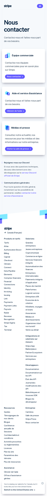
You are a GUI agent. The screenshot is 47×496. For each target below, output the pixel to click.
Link (6, 298)
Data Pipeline (9, 271)
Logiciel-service (32, 293)
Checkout (8, 260)
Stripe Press (31, 419)
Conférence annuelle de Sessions (9, 428)
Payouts (7, 309)
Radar (6, 312)
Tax (5, 326)
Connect (7, 267)
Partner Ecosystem (34, 352)
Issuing (7, 295)
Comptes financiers (12, 278)
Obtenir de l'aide (15, 111)
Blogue (7, 422)
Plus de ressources (12, 461)
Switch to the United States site (19, 489)
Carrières (30, 412)
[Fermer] (42, 484)
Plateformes (31, 289)
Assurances (31, 313)
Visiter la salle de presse (19, 148)
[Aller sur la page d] (7, 228)
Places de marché (33, 286)
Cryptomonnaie (32, 252)
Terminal (8, 330)
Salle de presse (32, 415)
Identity (7, 288)
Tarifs (6, 242)
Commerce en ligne (34, 256)
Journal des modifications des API (33, 385)
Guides (7, 412)
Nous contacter (15, 76)
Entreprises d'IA (32, 296)
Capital (7, 256)
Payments (8, 302)
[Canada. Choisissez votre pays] (13, 232)
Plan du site (9, 451)
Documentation (32, 369)
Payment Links (10, 305)
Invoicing (8, 291)
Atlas (6, 246)
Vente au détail (32, 330)
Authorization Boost (12, 249)
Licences (8, 448)
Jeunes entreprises (34, 249)
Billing (6, 253)
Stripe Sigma (9, 322)
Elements (8, 274)
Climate (7, 264)
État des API (31, 379)
